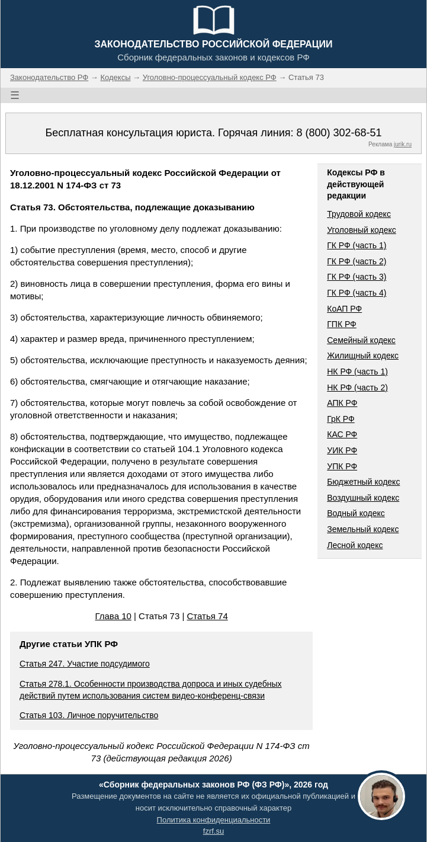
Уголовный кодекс (361, 230)
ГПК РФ (342, 324)
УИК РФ (342, 450)
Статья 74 (207, 616)
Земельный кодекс (363, 529)
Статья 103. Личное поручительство (89, 715)
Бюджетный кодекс (363, 481)
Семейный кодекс (361, 340)
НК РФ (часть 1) (357, 371)
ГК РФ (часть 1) (356, 245)
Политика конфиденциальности (214, 819)
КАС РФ (342, 434)
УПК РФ (342, 466)
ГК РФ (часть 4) (356, 292)
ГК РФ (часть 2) (356, 261)
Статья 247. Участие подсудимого (85, 663)
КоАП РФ (344, 308)
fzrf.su (213, 831)
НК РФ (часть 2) (357, 387)
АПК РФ (342, 403)
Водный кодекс (356, 513)
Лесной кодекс (355, 545)
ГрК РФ (340, 419)
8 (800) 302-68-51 (338, 133)
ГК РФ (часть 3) (356, 276)
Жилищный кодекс (363, 355)
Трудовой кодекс (359, 214)
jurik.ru (403, 144)
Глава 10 (113, 616)
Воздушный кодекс (363, 497)
